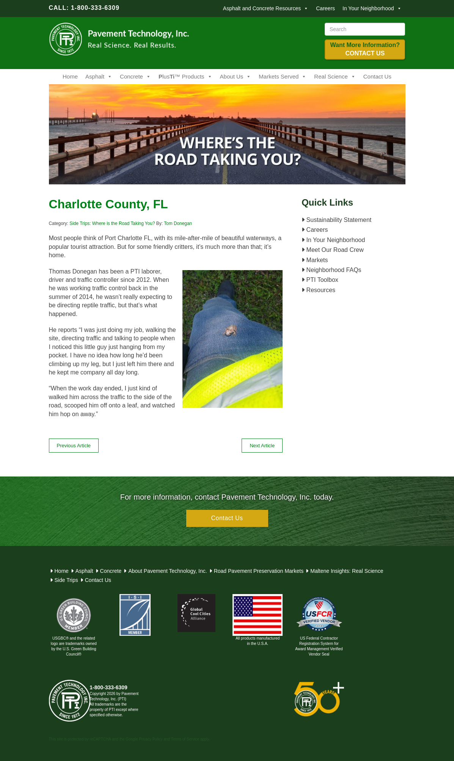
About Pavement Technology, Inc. (167, 571)
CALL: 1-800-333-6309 (84, 8)
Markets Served (282, 76)
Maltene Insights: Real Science (346, 571)
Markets (315, 260)
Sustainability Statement (336, 220)
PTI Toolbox (320, 280)
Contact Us (377, 76)
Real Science (334, 76)
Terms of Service (185, 739)
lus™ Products (185, 76)
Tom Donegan (178, 223)
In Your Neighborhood (371, 8)
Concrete (135, 76)
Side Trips (66, 580)
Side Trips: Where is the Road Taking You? (112, 223)
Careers (325, 8)
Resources (318, 290)
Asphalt (98, 76)
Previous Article (74, 445)
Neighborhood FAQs (331, 270)
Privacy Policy (150, 739)
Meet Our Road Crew (333, 250)
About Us (235, 76)
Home (70, 76)
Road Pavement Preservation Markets (259, 571)
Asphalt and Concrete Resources (265, 8)
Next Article (262, 445)
